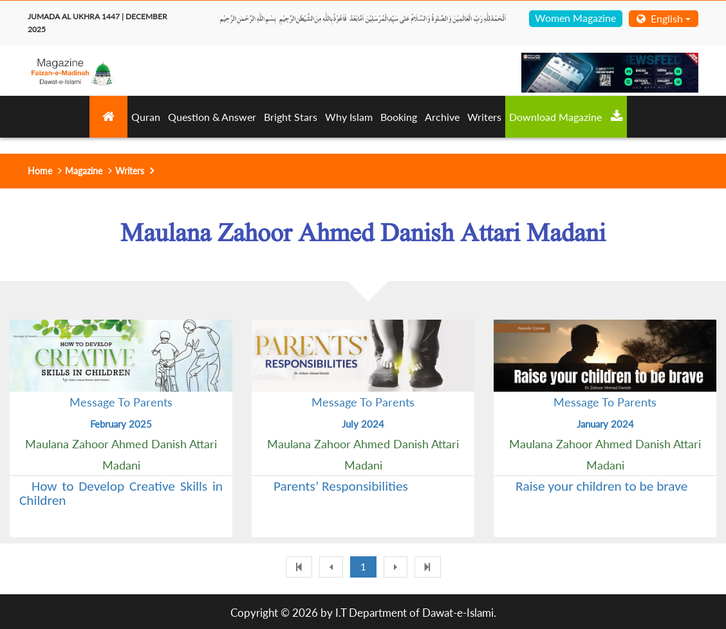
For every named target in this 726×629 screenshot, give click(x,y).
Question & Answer (212, 117)
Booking (398, 117)
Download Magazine (566, 116)
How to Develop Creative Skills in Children (121, 493)
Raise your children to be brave (601, 486)
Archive (442, 117)
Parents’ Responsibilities (341, 486)
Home (40, 170)
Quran (145, 117)
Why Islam (349, 117)
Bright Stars (290, 117)
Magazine (83, 170)
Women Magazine (575, 18)
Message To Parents (121, 402)
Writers (484, 117)
